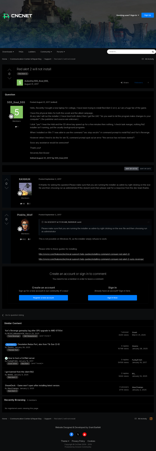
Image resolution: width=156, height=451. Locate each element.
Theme (65, 441)
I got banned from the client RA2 (19, 372)
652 (23, 239)
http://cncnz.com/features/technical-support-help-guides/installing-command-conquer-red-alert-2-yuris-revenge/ (91, 259)
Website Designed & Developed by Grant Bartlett (78, 427)
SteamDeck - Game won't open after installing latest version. (32, 385)
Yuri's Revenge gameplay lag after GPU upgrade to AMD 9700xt (33, 331)
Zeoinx (11, 347)
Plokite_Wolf (24, 214)
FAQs (21, 52)
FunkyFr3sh (13, 361)
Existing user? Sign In (128, 15)
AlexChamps (13, 388)
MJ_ (133, 373)
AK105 (10, 375)
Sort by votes (131, 169)
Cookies (91, 441)
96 (22, 203)
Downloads (8, 52)
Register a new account (43, 298)
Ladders (32, 52)
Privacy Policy (78, 441)
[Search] (121, 51)
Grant (134, 332)
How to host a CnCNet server (21, 358)
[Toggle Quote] (43, 222)
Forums (61, 52)
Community (46, 52)
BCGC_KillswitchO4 (16, 333)
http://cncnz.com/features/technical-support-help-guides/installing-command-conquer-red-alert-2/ (84, 254)
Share (125, 82)
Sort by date (145, 169)
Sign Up (147, 15)
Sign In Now (112, 298)
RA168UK (24, 179)
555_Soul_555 (41, 81)
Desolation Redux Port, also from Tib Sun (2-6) (39, 344)
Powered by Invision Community (78, 447)
